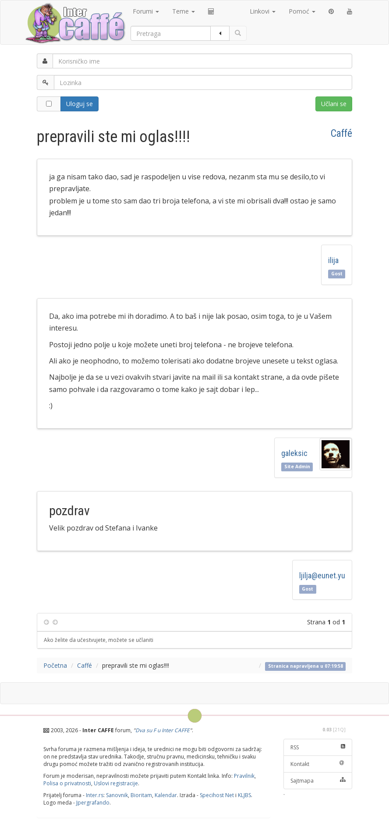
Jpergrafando (93, 802)
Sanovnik (117, 795)
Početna (55, 665)
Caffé (341, 133)
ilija (333, 260)
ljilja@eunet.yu (322, 575)
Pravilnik (244, 776)
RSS (318, 747)
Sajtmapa (318, 780)
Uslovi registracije (116, 783)
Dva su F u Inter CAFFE (162, 730)
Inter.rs (94, 795)
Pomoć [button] (302, 11)
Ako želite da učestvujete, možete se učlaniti (98, 639)
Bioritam (141, 795)
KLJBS (244, 795)
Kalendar (166, 795)
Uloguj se (79, 104)
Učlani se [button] (334, 104)
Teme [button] (183, 11)
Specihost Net (217, 795)
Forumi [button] (146, 11)
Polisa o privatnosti (67, 783)
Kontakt (318, 764)
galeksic (294, 453)
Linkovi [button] (263, 11)
